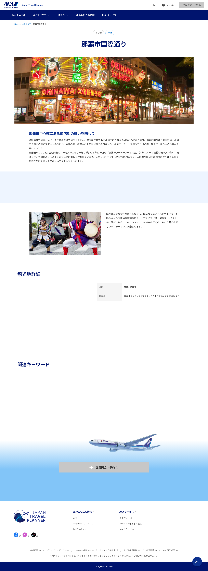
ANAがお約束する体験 (130, 523)
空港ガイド (125, 517)
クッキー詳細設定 (108, 550)
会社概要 (35, 550)
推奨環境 (151, 550)
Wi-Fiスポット (79, 529)
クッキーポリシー (84, 550)
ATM (75, 517)
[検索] (154, 5)
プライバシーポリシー (58, 550)
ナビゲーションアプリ (83, 523)
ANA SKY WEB (170, 550)
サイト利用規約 (132, 550)
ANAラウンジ (126, 529)
